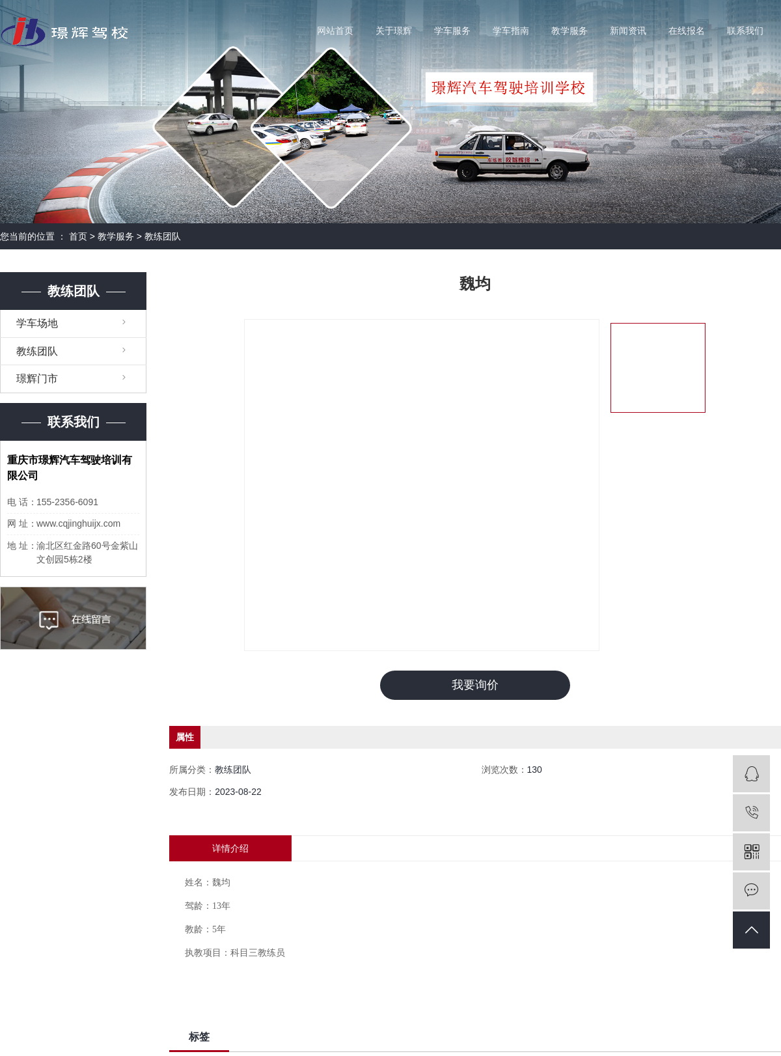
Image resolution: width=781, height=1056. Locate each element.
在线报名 (686, 31)
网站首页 (335, 31)
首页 (78, 236)
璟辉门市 (37, 378)
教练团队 (162, 236)
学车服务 (452, 31)
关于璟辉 (394, 31)
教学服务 (569, 31)
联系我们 (745, 31)
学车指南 (511, 31)
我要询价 (475, 684)
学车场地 (37, 323)
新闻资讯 (628, 31)
